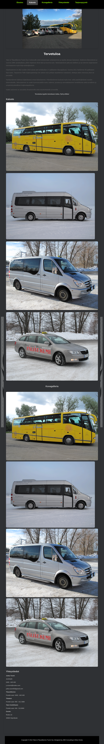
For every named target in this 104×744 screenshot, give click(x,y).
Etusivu (20, 2)
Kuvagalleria (47, 2)
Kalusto (32, 2)
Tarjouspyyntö (81, 2)
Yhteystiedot (63, 2)
